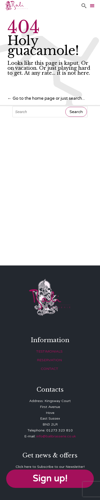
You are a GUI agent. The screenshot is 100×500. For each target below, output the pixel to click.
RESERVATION (49, 360)
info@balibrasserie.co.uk (56, 436)
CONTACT (49, 369)
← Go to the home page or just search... (46, 98)
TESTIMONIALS (49, 351)
